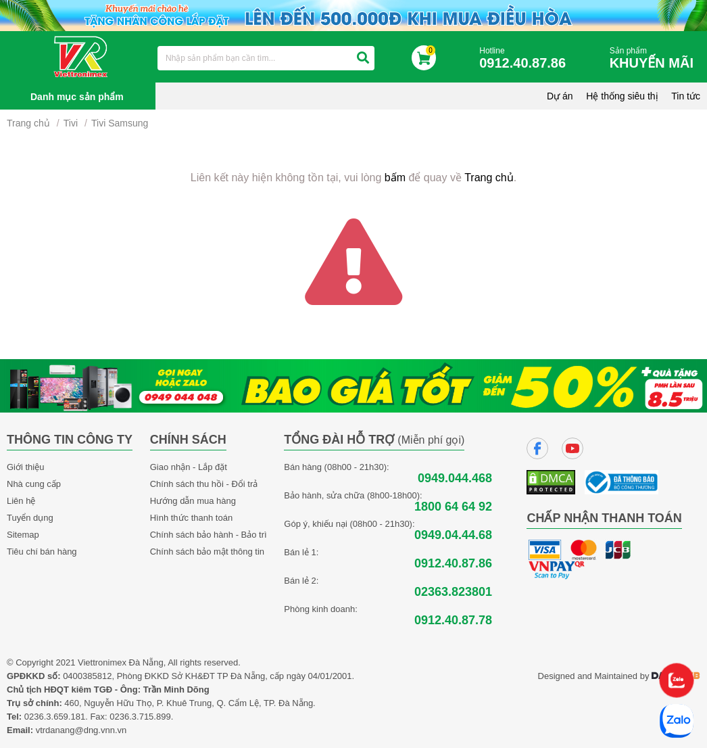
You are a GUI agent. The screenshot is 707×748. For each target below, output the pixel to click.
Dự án (560, 96)
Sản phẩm (655, 58)
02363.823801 (453, 592)
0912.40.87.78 (453, 620)
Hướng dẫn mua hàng (193, 501)
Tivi (71, 123)
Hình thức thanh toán (191, 518)
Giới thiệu (25, 467)
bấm (395, 177)
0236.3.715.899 (139, 716)
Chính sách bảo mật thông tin (207, 551)
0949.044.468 (455, 478)
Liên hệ (21, 501)
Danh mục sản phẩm (77, 96)
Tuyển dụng (30, 518)
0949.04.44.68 (453, 535)
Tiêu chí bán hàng (42, 551)
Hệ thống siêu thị (622, 96)
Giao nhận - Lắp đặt (188, 467)
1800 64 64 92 (453, 507)
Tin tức (685, 96)
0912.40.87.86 (453, 563)
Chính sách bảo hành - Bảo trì (208, 535)
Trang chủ (28, 123)
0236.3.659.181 (54, 716)
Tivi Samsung (119, 123)
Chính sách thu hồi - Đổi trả (204, 484)
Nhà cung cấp (34, 484)
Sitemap (23, 535)
